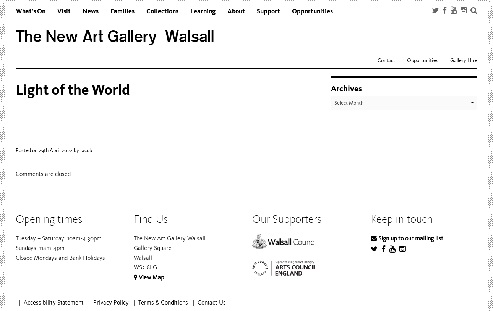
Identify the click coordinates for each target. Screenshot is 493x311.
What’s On (30, 11)
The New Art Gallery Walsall (115, 36)
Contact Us (212, 302)
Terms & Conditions (163, 302)
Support (268, 11)
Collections (162, 11)
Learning (203, 11)
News (91, 11)
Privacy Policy (111, 302)
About (236, 11)
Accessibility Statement (54, 302)
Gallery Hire (463, 60)
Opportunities (312, 11)
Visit (64, 11)
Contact (386, 60)
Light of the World (73, 89)
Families (122, 11)
